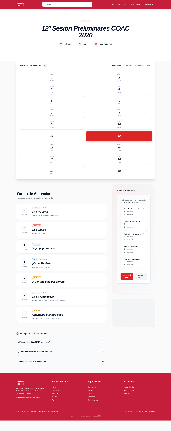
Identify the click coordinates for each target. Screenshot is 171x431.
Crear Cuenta (129, 397)
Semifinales (139, 65)
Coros (90, 404)
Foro (125, 4)
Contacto (127, 404)
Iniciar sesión (140, 278)
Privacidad (128, 422)
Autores (54, 407)
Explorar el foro (127, 278)
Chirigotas (91, 401)
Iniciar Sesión (135, 4)
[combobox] (67, 4)
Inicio (54, 397)
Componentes (93, 410)
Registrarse (149, 4)
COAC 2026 (115, 4)
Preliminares (117, 65)
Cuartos (128, 65)
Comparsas (92, 397)
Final (149, 65)
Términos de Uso (141, 422)
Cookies (152, 422)
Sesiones (55, 404)
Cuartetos (91, 407)
